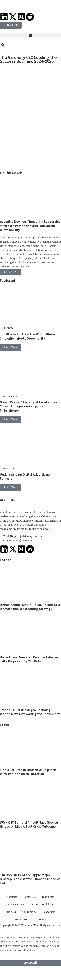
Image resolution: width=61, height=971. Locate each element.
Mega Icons (10, 396)
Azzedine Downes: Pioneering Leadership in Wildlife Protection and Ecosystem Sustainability (30, 226)
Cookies (30, 950)
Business (8, 327)
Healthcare (21, 919)
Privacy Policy (16, 904)
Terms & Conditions (41, 904)
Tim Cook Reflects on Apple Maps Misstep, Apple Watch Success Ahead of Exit (30, 879)
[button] (30, 35)
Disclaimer (48, 896)
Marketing (9, 468)
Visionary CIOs (29, 925)
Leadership (49, 911)
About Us (12, 896)
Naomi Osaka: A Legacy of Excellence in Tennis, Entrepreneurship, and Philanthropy (29, 406)
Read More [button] (10, 271)
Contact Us (29, 896)
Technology (29, 911)
